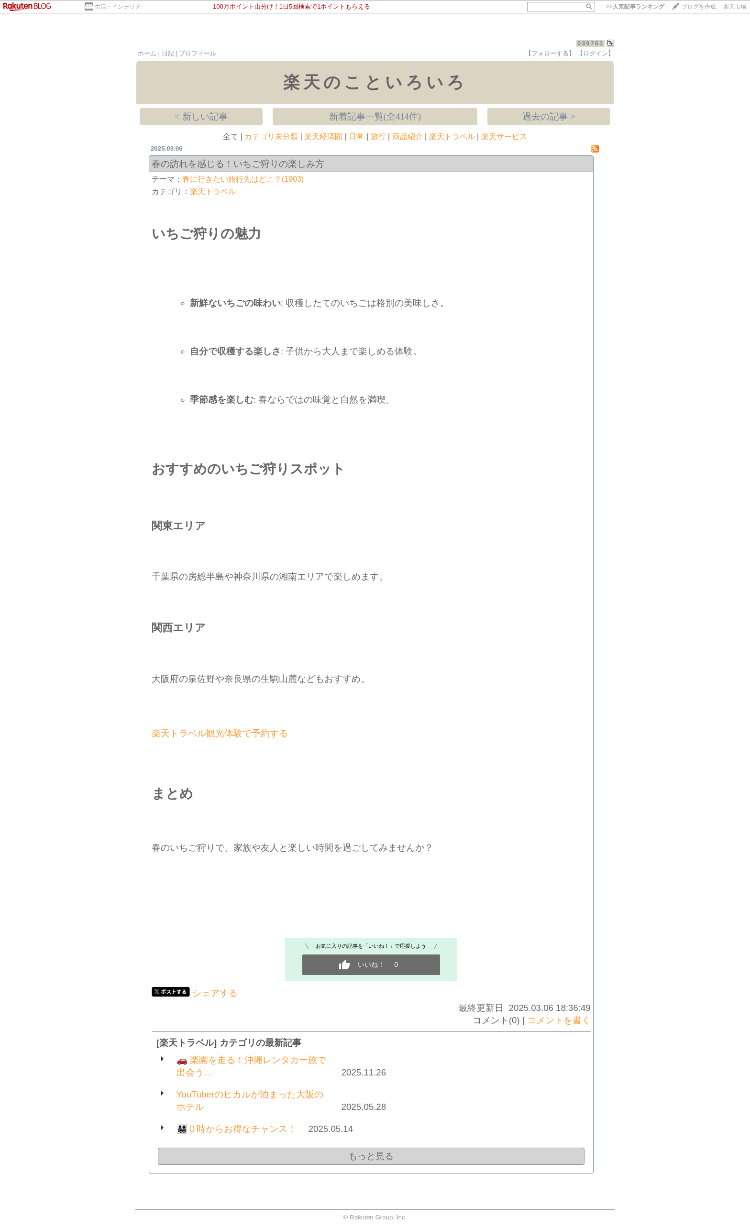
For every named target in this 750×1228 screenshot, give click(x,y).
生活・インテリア (118, 6)
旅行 (378, 136)
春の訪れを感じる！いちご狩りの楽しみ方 (238, 164)
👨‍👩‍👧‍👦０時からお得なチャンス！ (236, 1129)
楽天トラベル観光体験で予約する (220, 733)
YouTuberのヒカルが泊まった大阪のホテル (250, 1100)
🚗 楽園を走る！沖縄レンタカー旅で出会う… (251, 1066)
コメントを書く (559, 1020)
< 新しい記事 (201, 116)
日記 (168, 53)
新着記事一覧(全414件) (375, 116)
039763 (590, 43)
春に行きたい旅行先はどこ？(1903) (243, 179)
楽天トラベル (452, 136)
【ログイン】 (595, 53)
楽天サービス (504, 136)
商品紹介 (407, 136)
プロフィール (197, 53)
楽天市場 (734, 6)
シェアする (215, 993)
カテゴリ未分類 (271, 136)
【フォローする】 (550, 53)
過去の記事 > (548, 116)
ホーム (147, 53)
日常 (356, 136)
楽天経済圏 (323, 136)
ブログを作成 (699, 6)
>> (635, 6)
